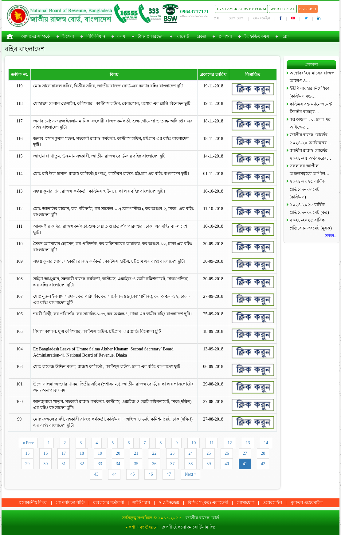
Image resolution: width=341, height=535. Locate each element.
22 (154, 453)
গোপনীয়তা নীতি (70, 502)
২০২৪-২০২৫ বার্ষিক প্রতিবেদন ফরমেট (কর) (309, 208)
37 (172, 463)
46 (150, 474)
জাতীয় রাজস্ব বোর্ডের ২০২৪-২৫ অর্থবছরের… (310, 139)
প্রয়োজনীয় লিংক (33, 502)
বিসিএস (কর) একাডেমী (208, 502)
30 (45, 463)
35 (136, 463)
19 (100, 453)
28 (263, 453)
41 (245, 463)
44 (114, 474)
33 (100, 463)
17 (63, 453)
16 (45, 453)
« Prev (28, 443)
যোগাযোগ (236, 18)
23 (172, 453)
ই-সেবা (68, 36)
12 (230, 443)
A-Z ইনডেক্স (169, 502)
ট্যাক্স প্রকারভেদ (151, 36)
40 (227, 463)
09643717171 (194, 11)
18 (82, 453)
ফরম (121, 36)
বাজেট (183, 36)
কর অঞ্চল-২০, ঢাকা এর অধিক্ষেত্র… (310, 123)
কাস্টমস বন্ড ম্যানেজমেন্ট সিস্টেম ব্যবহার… (311, 108)
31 (63, 463)
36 (154, 463)
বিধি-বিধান (95, 36)
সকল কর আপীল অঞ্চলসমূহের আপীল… (310, 170)
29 (27, 463)
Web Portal (282, 8)
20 (118, 453)
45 (132, 474)
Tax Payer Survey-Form (241, 8)
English (307, 8)
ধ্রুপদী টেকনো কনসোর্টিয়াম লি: (188, 527)
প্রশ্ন (216, 18)
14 (266, 443)
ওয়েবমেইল (261, 18)
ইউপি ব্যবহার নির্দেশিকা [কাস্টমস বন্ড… (309, 92)
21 (136, 453)
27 (245, 453)
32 (82, 463)
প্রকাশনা (225, 36)
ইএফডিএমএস (256, 36)
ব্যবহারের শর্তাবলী (108, 502)
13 (248, 443)
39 (208, 463)
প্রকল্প (201, 36)
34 (118, 463)
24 (190, 453)
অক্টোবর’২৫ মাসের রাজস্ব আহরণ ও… (312, 77)
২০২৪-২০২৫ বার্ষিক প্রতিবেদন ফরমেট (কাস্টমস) (307, 189)
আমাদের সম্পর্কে (35, 36)
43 (96, 474)
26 (227, 453)
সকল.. (330, 236)
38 (190, 463)
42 (263, 463)
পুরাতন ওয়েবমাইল (306, 502)
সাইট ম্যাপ (141, 502)
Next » (190, 474)
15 (27, 453)
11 (212, 443)
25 (208, 453)
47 (169, 474)
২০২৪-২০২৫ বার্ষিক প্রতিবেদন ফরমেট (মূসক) (311, 224)
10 (193, 443)
